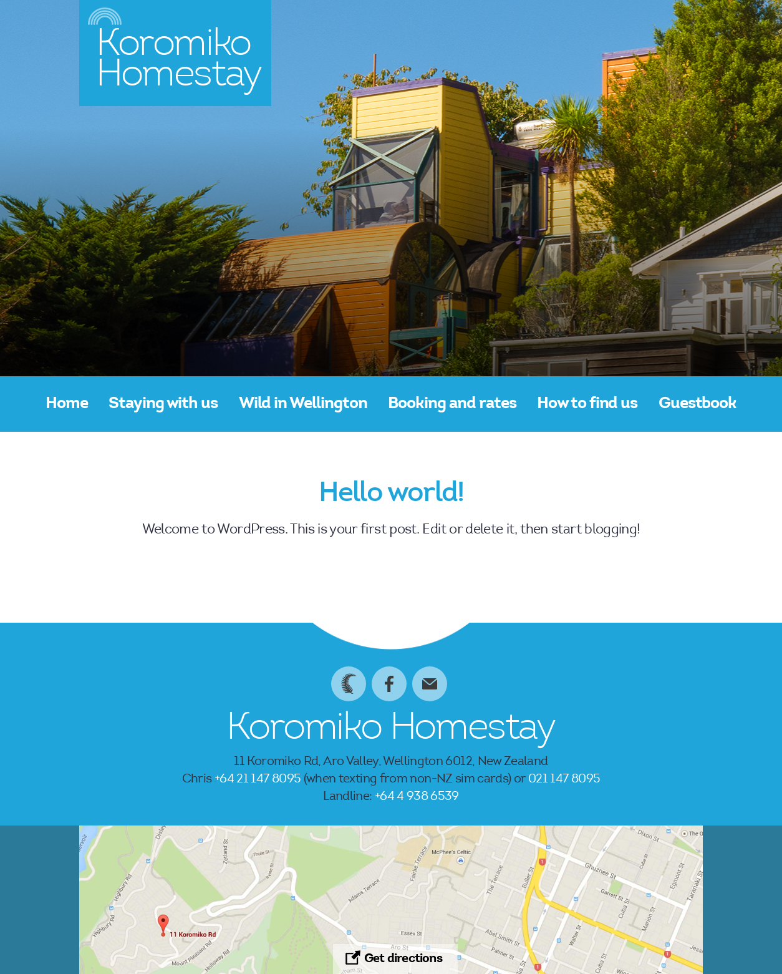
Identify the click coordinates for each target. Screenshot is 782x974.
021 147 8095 (564, 779)
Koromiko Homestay (390, 730)
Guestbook (698, 404)
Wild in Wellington (303, 404)
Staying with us (163, 404)
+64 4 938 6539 (417, 797)
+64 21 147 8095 (258, 779)
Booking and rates (452, 404)
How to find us (587, 404)
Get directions (403, 959)
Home (67, 404)
